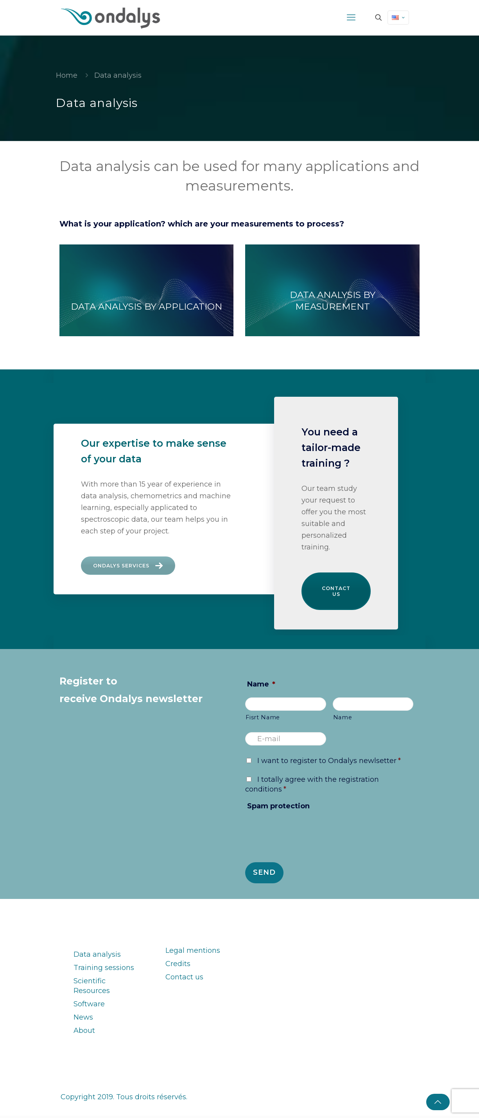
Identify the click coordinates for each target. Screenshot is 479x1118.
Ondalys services (133, 567)
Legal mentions (192, 953)
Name (261, 686)
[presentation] (304, 837)
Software (89, 1006)
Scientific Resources (92, 988)
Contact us (336, 592)
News (83, 1019)
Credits (177, 966)
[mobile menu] (351, 17)
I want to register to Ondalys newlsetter (329, 763)
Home (66, 75)
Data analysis (97, 956)
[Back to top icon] (438, 1102)
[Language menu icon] (398, 18)
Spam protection (278, 808)
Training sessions (104, 970)
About (84, 1033)
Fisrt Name (263, 719)
